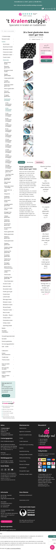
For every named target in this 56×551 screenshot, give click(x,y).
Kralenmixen (6, 294)
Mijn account (49, 9)
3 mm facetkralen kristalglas (8, 104)
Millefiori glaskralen (7, 237)
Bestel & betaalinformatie (25, 435)
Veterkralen (7, 274)
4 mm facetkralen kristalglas (8, 109)
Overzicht (21, 162)
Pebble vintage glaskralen (8, 247)
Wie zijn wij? (3, 497)
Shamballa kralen (8, 320)
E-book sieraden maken (6, 372)
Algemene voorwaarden (25, 431)
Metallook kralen (7, 304)
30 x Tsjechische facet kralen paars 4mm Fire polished (46, 185)
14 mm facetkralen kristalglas (8, 156)
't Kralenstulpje (6, 36)
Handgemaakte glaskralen (8, 204)
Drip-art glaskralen (7, 91)
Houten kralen (8, 283)
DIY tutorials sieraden (8, 368)
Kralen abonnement (6, 521)
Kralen (8, 41)
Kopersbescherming (24, 451)
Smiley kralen (6, 323)
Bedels (8, 328)
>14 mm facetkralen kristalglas (8, 161)
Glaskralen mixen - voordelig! (9, 186)
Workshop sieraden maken (25, 474)
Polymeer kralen (8, 310)
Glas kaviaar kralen (7, 182)
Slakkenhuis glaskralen (7, 259)
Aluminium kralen (8, 47)
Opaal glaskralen (9, 241)
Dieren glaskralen (9, 88)
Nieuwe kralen (8, 39)
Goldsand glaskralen (7, 197)
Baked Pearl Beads (7, 63)
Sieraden (8, 339)
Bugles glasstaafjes (7, 74)
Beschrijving (30, 162)
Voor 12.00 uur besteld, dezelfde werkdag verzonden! (28, 5)
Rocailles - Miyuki (8, 315)
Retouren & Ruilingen (24, 464)
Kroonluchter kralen (8, 228)
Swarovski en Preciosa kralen (8, 267)
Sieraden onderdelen (8, 331)
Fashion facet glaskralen (9, 171)
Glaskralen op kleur (9, 190)
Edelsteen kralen (8, 54)
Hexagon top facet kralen (7, 212)
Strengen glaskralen (7, 263)
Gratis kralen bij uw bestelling (26, 444)
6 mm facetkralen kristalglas (8, 120)
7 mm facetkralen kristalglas (8, 125)
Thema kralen (8, 360)
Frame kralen (6, 57)
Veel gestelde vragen (24, 471)
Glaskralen (8, 60)
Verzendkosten (22, 467)
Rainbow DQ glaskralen (7, 251)
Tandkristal (8, 357)
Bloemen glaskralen (7, 67)
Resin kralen (6, 312)
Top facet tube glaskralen (9, 174)
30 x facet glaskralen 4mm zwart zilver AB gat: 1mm (45, 238)
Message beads (7, 299)
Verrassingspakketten (8, 344)
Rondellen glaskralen (7, 255)
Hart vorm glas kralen (8, 208)
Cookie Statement (23, 441)
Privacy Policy (22, 461)
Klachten (21, 448)
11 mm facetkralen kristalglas (8, 146)
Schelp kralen (6, 317)
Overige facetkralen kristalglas (8, 166)
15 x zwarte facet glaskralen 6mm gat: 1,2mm (45, 211)
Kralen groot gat (7, 291)
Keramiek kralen (7, 289)
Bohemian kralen (7, 49)
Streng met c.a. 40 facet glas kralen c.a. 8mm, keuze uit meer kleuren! (46, 288)
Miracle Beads (7, 307)
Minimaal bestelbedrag (24, 457)
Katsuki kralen (7, 286)
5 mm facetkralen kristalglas (8, 114)
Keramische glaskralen (7, 224)
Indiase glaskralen (7, 216)
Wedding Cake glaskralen (8, 277)
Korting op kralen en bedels (25, 454)
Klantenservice (22, 428)
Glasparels (9, 194)
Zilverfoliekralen (8, 281)
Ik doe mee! (6, 395)
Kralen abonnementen (6, 353)
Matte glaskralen (9, 234)
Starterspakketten (7, 341)
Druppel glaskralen (7, 95)
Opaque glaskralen (7, 244)
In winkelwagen (46, 57)
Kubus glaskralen (9, 231)
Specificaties (39, 162)
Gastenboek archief (24, 500)
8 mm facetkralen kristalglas (8, 130)
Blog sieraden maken (8, 376)
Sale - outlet (8, 346)
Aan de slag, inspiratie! (6, 495)
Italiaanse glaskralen (7, 220)
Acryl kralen (8, 44)
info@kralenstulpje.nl (9, 441)
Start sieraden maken (8, 364)
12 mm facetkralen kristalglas (8, 151)
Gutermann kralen (7, 201)
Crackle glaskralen (7, 81)
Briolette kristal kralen (8, 71)
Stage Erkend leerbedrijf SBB (7, 498)
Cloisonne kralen (7, 52)
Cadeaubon (5, 350)
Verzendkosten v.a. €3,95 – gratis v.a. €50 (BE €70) (27, 1)
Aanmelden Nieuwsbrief (45, 447)
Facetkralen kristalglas (9, 99)
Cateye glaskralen (9, 78)
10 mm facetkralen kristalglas (8, 140)
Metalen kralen (8, 302)
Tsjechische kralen (9, 271)
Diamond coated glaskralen (8, 85)
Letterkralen (6, 297)
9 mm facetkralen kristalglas (8, 135)
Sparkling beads (7, 325)
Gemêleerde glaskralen (7, 178)
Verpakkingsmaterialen (8, 336)
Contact (21, 438)
